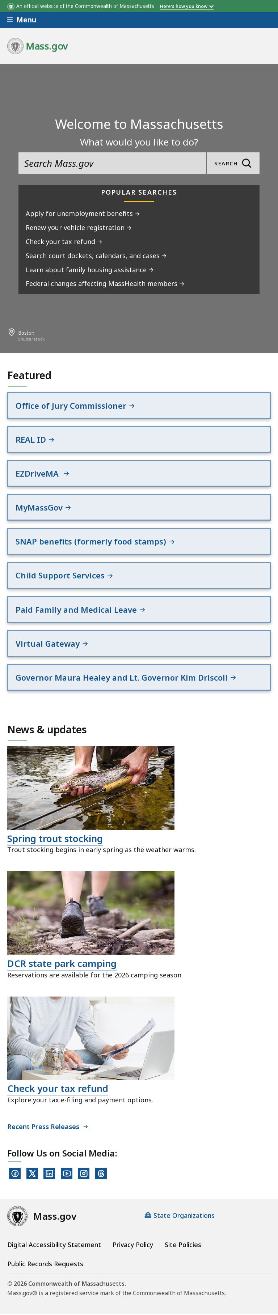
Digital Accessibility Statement (54, 1246)
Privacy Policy (133, 1246)
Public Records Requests (45, 1264)
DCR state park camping (62, 964)
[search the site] (112, 163)
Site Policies (183, 1246)
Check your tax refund (57, 1089)
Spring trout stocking (55, 839)
